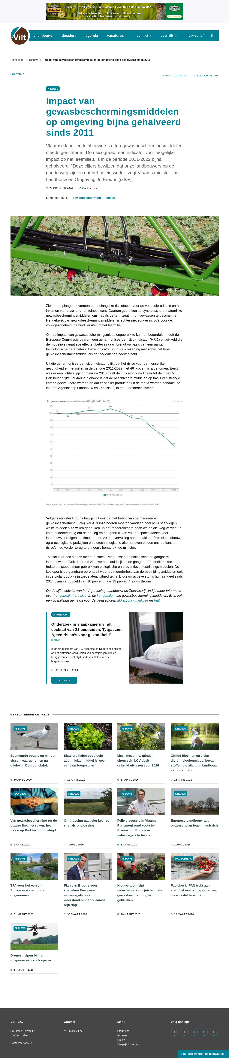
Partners (122, 1035)
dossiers (69, 36)
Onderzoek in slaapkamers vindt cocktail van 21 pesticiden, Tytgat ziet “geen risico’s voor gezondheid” (86, 629)
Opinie (121, 1039)
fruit (157, 600)
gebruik (65, 595)
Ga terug (18, 74)
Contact (142, 35)
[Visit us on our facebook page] (174, 1032)
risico (82, 595)
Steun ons (123, 1030)
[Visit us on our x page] (204, 1032)
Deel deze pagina (206, 75)
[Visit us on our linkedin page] (184, 1032)
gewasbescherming (87, 197)
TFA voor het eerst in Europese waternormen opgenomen (29, 890)
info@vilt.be (75, 1030)
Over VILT (167, 35)
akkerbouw (125, 600)
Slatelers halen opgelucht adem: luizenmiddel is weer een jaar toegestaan (85, 760)
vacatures (115, 36)
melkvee (142, 600)
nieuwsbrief (195, 35)
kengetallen (106, 595)
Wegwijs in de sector (129, 1044)
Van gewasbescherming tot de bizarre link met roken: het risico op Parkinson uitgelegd (34, 825)
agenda (92, 36)
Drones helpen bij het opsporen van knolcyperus (31, 958)
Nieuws (34, 59)
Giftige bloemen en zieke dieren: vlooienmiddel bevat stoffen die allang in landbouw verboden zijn (194, 763)
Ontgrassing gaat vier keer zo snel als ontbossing (86, 823)
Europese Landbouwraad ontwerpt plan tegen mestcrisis (195, 823)
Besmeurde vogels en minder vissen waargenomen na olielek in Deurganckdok (33, 760)
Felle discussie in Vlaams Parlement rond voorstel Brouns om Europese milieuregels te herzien (137, 828)
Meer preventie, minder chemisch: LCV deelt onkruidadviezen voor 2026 (138, 760)
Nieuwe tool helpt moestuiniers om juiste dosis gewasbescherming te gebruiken (139, 893)
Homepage (17, 59)
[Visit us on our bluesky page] (214, 1032)
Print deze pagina (174, 75)
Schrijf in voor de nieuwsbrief (204, 1054)
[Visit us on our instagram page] (194, 1032)
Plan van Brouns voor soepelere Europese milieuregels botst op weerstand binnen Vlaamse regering (85, 895)
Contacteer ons (21, 1042)
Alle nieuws (43, 36)
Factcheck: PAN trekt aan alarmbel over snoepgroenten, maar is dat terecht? (194, 890)
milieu (110, 197)
